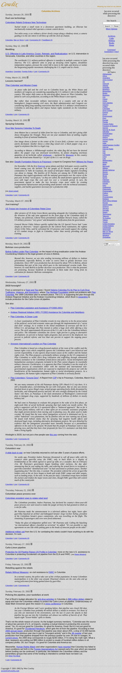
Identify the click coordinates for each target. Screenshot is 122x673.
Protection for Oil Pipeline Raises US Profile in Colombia (30, 552)
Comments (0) (35, 40)
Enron (105, 114)
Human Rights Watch (26, 647)
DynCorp (41, 166)
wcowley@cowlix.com (10, 671)
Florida (105, 122)
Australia (106, 87)
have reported (64, 647)
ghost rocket (13, 191)
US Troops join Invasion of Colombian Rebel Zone (28, 209)
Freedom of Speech (110, 126)
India (104, 143)
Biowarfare (107, 91)
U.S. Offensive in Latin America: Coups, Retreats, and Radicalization (36, 54)
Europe (105, 120)
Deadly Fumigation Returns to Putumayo (33, 162)
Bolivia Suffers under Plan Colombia (21, 252)
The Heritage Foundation (57, 292)
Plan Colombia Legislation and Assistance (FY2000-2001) (37, 308)
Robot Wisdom (80, 554)
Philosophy (107, 189)
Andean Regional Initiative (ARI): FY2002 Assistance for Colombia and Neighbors (47, 312)
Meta (104, 164)
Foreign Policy (27, 71)
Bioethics (106, 89)
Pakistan (106, 180)
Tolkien (105, 220)
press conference (53, 604)
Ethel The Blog (14, 656)
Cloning (105, 105)
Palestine (106, 182)
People (105, 183)
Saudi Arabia (107, 205)
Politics (105, 193)
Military (105, 168)
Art (104, 82)
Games (105, 128)
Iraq (104, 153)
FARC (51, 572)
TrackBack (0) (47, 40)
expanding (83, 297)
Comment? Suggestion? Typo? (111, 51)
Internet (105, 147)
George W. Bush (109, 130)
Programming (108, 197)
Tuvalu (105, 222)
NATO (105, 178)
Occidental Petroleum (35, 629)
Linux (105, 157)
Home (111, 45)
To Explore (107, 218)
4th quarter (77, 633)
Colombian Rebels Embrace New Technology (26, 22)
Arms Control (108, 80)
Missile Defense (109, 170)
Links (111, 38)
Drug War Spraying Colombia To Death (23, 128)
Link (26, 40)
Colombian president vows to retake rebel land (26, 498)
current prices (11, 638)
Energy (105, 112)
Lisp (104, 159)
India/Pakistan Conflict (111, 145)
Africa (105, 76)
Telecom (106, 216)
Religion (106, 199)
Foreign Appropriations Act (46, 649)
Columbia (9, 40)
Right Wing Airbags (110, 201)
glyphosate (47, 155)
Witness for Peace (84, 162)
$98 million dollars (76, 599)
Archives (111, 36)
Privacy (105, 195)
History (105, 137)
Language (106, 155)
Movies (105, 174)
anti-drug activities (46, 599)
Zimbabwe (106, 237)
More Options (111, 29)
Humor (105, 141)
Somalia (106, 210)
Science (106, 207)
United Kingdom (109, 224)
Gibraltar (106, 132)
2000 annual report (14, 631)
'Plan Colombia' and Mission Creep (21, 85)
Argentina (9, 71)
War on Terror (19, 40)
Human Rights (108, 139)
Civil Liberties (108, 103)
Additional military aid (15, 532)
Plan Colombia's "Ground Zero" (25, 378)
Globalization (107, 134)
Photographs (107, 191)
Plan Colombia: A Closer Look (24, 317)
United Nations (108, 226)
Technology (107, 214)
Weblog (111, 41)
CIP (54, 378)
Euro (104, 118)
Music (105, 176)
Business (106, 95)
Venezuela (107, 230)
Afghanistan (107, 74)
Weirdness (107, 233)
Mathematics (107, 160)
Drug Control (107, 111)
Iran (104, 151)
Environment (107, 116)
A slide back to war (13, 453)
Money (105, 172)
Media (105, 162)
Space (105, 212)
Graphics (106, 135)
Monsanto (70, 155)
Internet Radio (108, 149)
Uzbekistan (107, 228)
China (105, 101)
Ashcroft (106, 84)
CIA (104, 97)
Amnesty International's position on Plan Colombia (33, 344)
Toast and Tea (31, 290)
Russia (105, 203)
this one (53, 435)
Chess (105, 99)
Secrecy (106, 208)
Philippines (107, 187)
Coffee (105, 107)
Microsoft (106, 166)
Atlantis (105, 86)
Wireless (106, 235)
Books (111, 43)
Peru (104, 185)
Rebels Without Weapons (16, 572)
